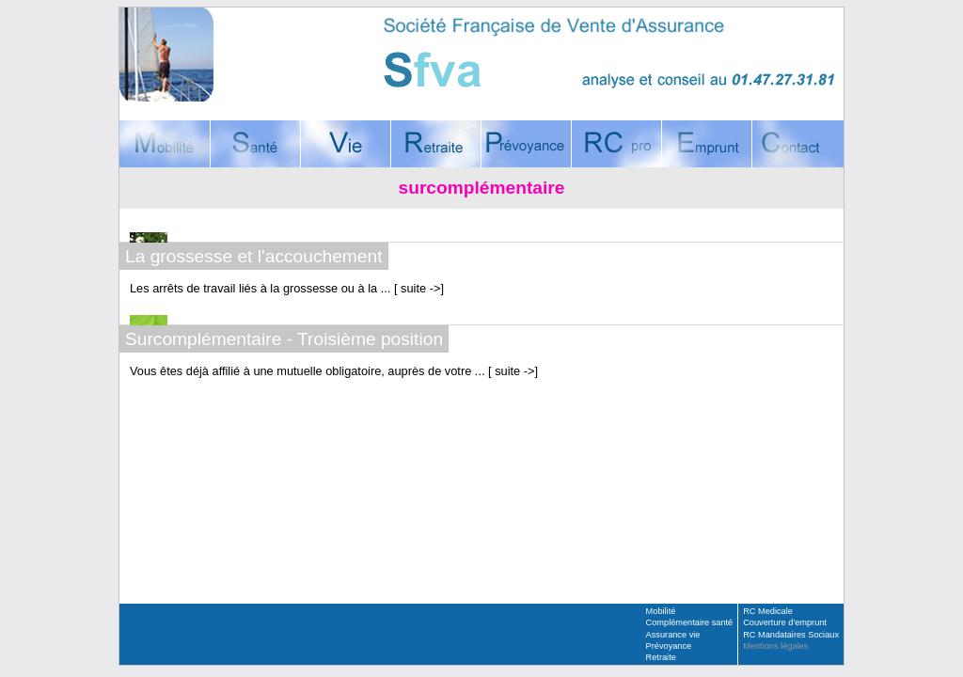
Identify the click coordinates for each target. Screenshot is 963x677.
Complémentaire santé (690, 622)
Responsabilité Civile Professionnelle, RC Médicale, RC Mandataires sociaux (616, 143)
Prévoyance (669, 646)
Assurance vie (673, 634)
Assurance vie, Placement (345, 143)
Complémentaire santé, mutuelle (255, 143)
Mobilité (661, 611)
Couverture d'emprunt (706, 143)
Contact (797, 143)
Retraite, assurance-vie (435, 143)
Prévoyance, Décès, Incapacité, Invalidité (526, 143)
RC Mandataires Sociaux (791, 634)
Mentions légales (775, 646)
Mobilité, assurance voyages (164, 143)
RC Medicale (768, 611)
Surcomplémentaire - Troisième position (284, 339)
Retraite (661, 657)
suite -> (419, 288)
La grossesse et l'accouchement (254, 256)
